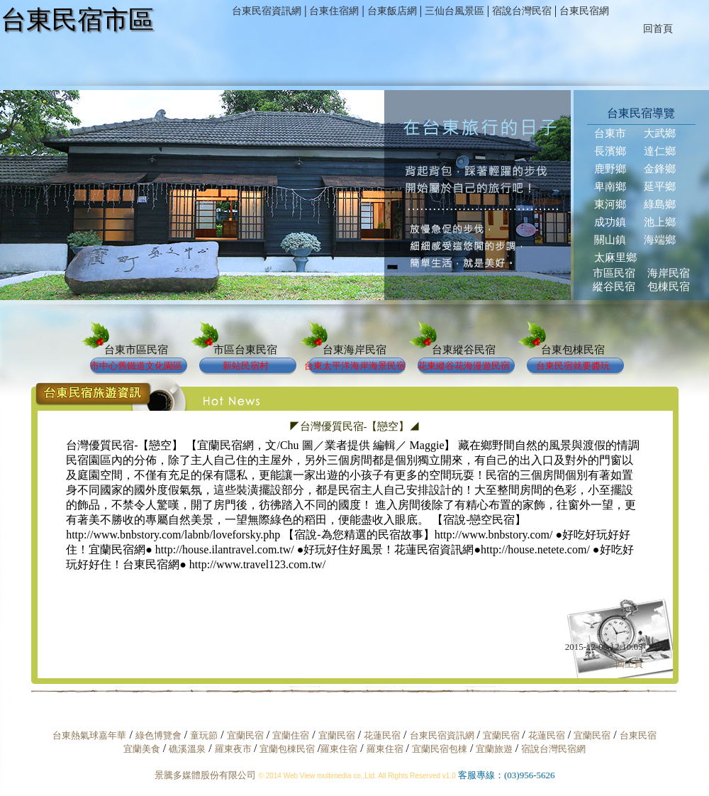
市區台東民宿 (245, 349)
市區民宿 (614, 273)
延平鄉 (660, 186)
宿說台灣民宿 (522, 11)
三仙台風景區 (454, 11)
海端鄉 (660, 239)
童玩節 (204, 735)
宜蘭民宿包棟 (439, 749)
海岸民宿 (668, 273)
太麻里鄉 (615, 257)
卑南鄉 (610, 186)
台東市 (610, 133)
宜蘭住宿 (290, 735)
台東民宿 (638, 735)
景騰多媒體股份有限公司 (205, 775)
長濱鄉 (610, 151)
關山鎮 (610, 239)
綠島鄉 (660, 204)
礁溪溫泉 (187, 749)
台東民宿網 (584, 11)
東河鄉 (610, 204)
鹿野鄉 (610, 169)
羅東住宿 (338, 749)
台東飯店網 (392, 11)
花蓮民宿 (382, 735)
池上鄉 (660, 222)
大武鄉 (660, 133)
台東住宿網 (334, 11)
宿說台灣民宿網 (553, 749)
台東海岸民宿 (354, 349)
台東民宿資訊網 (266, 11)
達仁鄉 (660, 151)
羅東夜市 (234, 749)
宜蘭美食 (141, 749)
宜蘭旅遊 (492, 749)
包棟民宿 (668, 286)
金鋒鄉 (660, 169)
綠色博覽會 (158, 735)
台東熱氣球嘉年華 (89, 735)
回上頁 (629, 663)
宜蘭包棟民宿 (288, 749)
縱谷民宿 (614, 286)
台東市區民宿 (136, 349)
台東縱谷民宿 (464, 349)
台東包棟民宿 (573, 349)
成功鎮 (610, 222)
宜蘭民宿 (245, 735)
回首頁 (658, 28)
